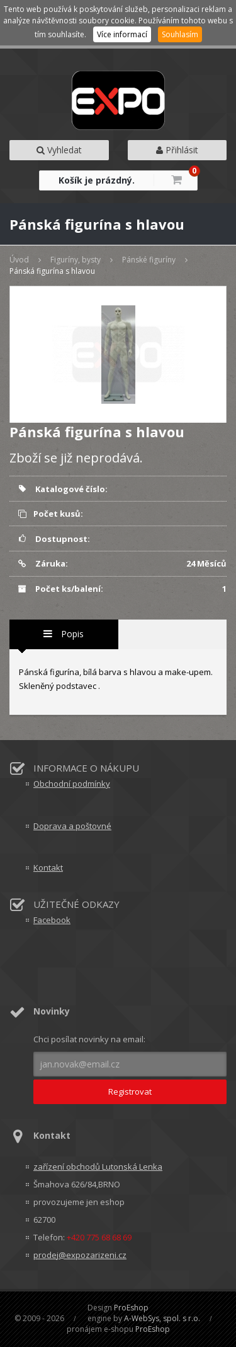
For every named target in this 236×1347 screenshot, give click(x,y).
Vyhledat (59, 150)
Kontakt (48, 867)
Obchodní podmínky (71, 783)
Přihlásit (177, 150)
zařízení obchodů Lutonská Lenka (97, 1166)
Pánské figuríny (149, 259)
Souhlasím (180, 34)
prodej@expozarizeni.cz (79, 1255)
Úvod (19, 259)
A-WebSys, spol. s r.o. (162, 1318)
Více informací (122, 34)
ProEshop (131, 1307)
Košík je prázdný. (97, 180)
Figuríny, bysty (75, 259)
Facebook (51, 920)
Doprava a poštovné (72, 826)
